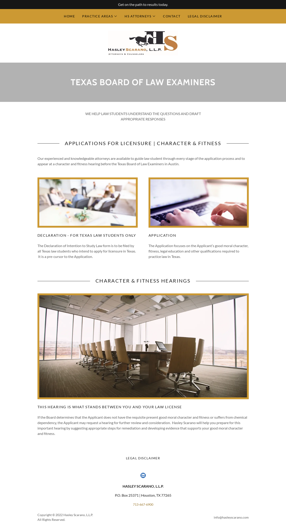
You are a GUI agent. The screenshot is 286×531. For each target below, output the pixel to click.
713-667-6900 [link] (143, 504)
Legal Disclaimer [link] (205, 16)
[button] (99, 16)
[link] (143, 42)
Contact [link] (172, 16)
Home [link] (69, 16)
